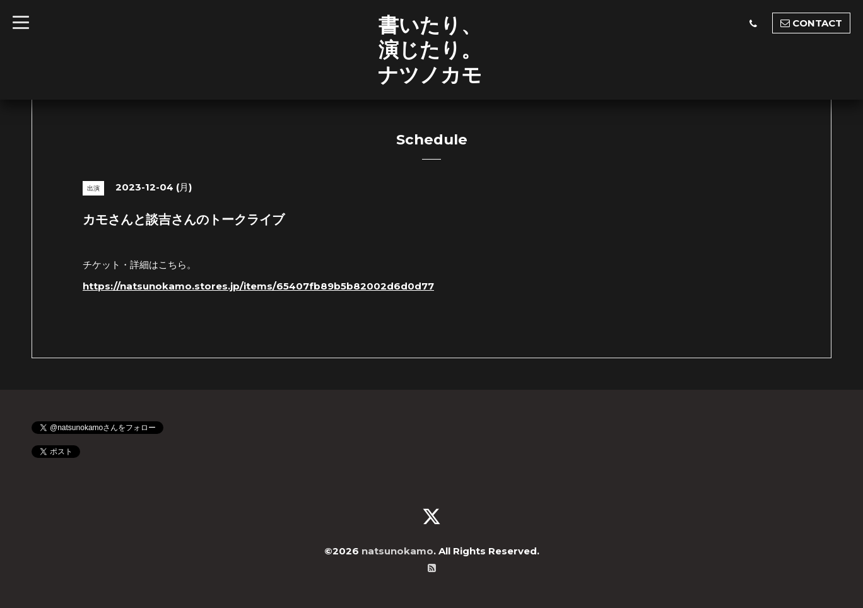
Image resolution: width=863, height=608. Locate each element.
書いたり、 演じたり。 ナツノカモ (430, 49)
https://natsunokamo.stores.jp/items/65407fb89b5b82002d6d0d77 (258, 286)
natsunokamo (397, 551)
